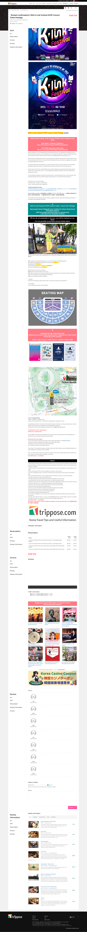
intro (11, 537)
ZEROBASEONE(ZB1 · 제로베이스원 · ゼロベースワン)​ (58, 188)
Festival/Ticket (54, 3)
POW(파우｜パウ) (52, 190)
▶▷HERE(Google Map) (61, 261)
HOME (30, 3)
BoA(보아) (30, 188)
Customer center (61, 0)
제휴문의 (34, 917)
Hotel (40, 3)
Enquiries (46, 916)
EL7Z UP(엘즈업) (45, 190)
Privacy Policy (47, 919)
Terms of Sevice (35, 919)
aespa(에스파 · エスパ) (43, 188)
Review (12, 43)
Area (33, 3)
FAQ (45, 917)
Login (71, 0)
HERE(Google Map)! (66, 440)
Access (12, 40)
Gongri (42, 898)
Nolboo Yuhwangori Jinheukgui (48, 874)
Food (37, 3)
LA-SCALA (43, 851)
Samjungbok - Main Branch (47, 864)
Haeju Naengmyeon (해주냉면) (48, 821)
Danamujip (43, 831)
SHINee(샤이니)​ (35, 188)
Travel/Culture (48, 3)
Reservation (14, 36)
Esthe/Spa (60, 3)
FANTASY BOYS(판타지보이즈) (36, 190)
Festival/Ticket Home (15, 10)
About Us (34, 916)
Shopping (43, 3)
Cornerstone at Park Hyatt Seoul (48, 886)
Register (67, 0)
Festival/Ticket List (24, 10)
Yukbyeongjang (44, 841)
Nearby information (16, 47)
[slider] (48, 785)
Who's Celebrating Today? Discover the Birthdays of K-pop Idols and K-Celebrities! (69, 625)
